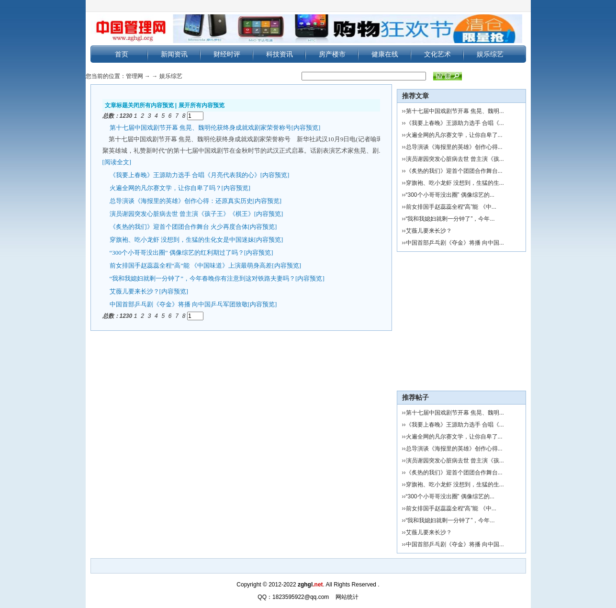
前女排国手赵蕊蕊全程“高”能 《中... (451, 206)
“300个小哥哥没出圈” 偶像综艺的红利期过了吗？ (177, 252)
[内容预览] (306, 127)
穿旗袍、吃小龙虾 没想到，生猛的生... (455, 183)
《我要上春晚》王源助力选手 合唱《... (455, 123)
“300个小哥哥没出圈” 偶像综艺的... (450, 194)
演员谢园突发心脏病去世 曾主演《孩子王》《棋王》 (182, 213)
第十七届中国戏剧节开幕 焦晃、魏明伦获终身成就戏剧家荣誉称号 (200, 127)
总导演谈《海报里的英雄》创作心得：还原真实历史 (181, 200)
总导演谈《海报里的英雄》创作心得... (454, 147)
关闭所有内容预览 (151, 105)
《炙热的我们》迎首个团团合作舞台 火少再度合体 (179, 226)
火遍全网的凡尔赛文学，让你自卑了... (454, 135)
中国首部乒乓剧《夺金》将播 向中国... (455, 242)
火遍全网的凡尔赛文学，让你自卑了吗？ (166, 187)
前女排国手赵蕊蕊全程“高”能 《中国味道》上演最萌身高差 (191, 265)
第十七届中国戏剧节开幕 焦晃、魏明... (455, 111)
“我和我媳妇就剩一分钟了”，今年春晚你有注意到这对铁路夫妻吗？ (203, 277)
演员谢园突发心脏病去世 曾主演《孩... (455, 159)
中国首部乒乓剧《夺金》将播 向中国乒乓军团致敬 (179, 303)
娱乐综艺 (490, 54)
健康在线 (384, 54)
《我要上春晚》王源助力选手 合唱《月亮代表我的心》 (185, 174)
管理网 (134, 76)
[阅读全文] (117, 161)
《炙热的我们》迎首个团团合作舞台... (454, 171)
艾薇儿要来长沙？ (134, 290)
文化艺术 (437, 54)
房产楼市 (332, 54)
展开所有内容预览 (201, 105)
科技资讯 (279, 54)
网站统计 (347, 597)
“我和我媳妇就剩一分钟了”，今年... (450, 218)
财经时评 (226, 54)
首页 (121, 54)
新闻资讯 (174, 54)
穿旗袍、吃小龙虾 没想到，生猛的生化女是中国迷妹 (182, 239)
